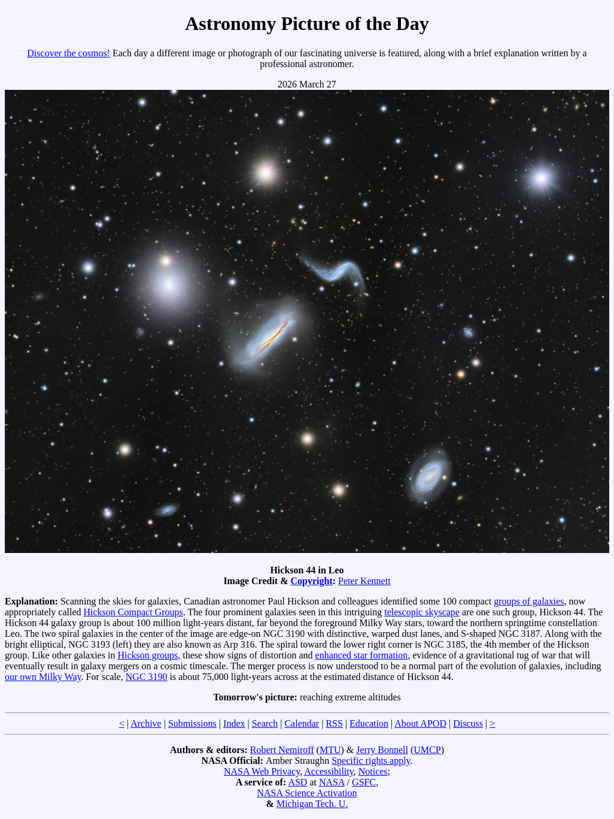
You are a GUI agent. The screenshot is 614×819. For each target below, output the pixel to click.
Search (265, 723)
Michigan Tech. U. (312, 804)
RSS (334, 723)
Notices (373, 771)
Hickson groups (147, 655)
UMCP (427, 750)
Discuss (468, 723)
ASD (297, 782)
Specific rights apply (371, 760)
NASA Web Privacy (262, 771)
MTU (330, 750)
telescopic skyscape (422, 612)
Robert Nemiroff (282, 750)
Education (368, 723)
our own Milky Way (43, 677)
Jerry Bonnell (382, 750)
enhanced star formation (361, 655)
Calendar (301, 723)
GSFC (364, 782)
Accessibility (329, 771)
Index (234, 723)
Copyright (312, 581)
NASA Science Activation (307, 793)
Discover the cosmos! (68, 53)
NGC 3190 (147, 677)
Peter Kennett (364, 581)
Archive (146, 723)
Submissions (192, 723)
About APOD (420, 723)
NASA (332, 782)
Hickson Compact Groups (133, 612)
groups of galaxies (529, 601)
